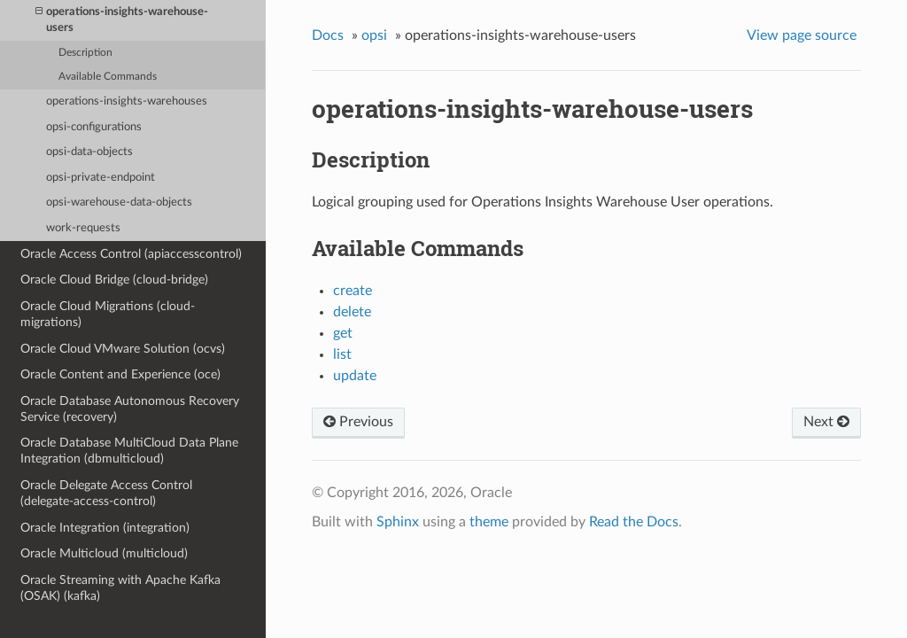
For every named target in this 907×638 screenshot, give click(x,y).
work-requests (83, 228)
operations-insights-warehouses (126, 101)
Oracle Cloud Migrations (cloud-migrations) (107, 314)
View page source (802, 35)
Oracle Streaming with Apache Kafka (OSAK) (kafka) (120, 588)
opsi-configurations (94, 127)
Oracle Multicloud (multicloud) (104, 553)
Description (85, 53)
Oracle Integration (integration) (105, 527)
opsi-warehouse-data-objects (119, 202)
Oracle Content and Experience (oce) (120, 374)
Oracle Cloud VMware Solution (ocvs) (122, 348)
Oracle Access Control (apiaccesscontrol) (131, 254)
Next (826, 422)
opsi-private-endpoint (100, 177)
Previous (358, 422)
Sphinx (397, 522)
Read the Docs (633, 522)
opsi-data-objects (89, 152)
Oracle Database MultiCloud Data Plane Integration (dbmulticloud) (129, 450)
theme (488, 522)
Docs (328, 35)
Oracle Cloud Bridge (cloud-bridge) (114, 279)
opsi (374, 35)
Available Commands (107, 77)
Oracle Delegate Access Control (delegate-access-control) (106, 493)
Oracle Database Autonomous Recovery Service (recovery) (129, 409)
